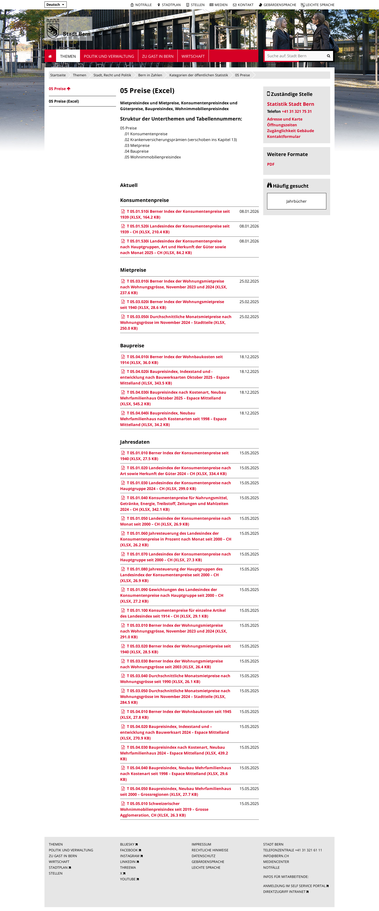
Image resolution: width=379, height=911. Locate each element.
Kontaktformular (283, 136)
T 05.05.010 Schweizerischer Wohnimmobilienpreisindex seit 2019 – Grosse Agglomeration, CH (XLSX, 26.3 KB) (164, 809)
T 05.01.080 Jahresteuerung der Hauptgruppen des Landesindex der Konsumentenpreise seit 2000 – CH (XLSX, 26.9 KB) (171, 574)
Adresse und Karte (284, 119)
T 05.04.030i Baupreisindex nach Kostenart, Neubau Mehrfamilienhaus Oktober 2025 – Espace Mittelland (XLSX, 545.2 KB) (173, 398)
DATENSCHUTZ (203, 856)
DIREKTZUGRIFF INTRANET (284, 891)
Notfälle (143, 4)
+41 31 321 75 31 (297, 111)
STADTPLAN (58, 867)
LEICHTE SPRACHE (206, 867)
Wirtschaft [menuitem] (193, 56)
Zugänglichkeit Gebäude (290, 130)
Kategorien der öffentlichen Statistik (198, 75)
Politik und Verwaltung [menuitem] (109, 56)
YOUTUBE (128, 879)
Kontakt (246, 4)
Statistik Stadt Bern (290, 104)
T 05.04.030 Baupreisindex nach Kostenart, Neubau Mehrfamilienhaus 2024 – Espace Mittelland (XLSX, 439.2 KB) (174, 753)
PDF (271, 164)
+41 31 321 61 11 (308, 850)
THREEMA (128, 867)
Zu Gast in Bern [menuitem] (158, 56)
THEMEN (56, 844)
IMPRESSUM (201, 844)
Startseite (58, 75)
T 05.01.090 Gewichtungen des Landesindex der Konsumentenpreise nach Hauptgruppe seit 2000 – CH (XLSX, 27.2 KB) (171, 595)
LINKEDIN (128, 861)
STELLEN (56, 873)
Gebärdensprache (280, 4)
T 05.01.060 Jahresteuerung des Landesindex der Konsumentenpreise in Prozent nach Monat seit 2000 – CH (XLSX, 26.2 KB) (175, 539)
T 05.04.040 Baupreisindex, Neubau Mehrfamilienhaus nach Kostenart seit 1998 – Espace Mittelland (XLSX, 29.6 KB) (175, 773)
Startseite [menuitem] (50, 56)
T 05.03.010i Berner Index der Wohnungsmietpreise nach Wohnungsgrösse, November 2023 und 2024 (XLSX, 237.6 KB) (173, 286)
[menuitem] (82, 88)
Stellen (198, 4)
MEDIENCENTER (276, 861)
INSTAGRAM (129, 856)
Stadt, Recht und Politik (112, 75)
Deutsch (53, 4)
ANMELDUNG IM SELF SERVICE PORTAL (294, 885)
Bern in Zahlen (150, 75)
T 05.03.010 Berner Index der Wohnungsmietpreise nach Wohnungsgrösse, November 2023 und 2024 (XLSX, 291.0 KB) (173, 631)
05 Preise (242, 75)
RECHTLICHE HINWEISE (210, 850)
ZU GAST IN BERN (63, 856)
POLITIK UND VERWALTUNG (71, 850)
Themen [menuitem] (68, 56)
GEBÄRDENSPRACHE (208, 861)
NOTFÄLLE (271, 867)
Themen (79, 75)
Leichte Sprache (320, 4)
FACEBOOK (129, 850)
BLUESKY (127, 844)
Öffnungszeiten (282, 125)
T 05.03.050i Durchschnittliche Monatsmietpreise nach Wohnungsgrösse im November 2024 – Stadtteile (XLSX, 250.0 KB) (175, 322)
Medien (221, 4)
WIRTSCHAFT (59, 861)
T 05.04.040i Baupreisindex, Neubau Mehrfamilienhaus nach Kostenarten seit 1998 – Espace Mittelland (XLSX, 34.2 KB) (173, 418)
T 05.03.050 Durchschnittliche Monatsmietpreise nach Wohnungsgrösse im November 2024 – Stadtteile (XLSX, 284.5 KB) (175, 696)
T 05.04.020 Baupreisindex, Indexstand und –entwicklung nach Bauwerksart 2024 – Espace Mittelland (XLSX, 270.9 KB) (174, 732)
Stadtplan (171, 4)
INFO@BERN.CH (276, 856)
